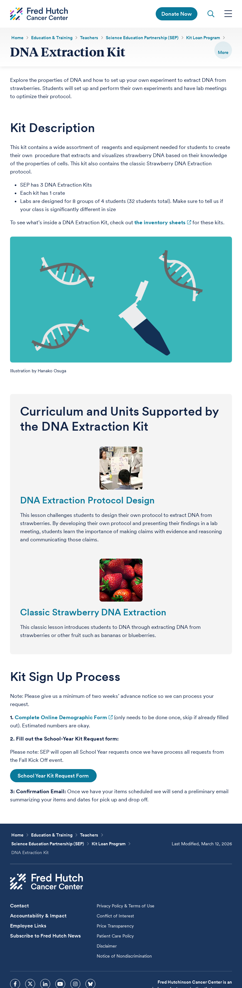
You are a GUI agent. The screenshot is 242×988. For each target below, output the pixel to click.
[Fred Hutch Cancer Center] (46, 882)
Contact (19, 906)
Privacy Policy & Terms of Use (125, 906)
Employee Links (28, 926)
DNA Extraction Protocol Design (87, 500)
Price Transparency (115, 926)
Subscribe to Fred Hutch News (45, 936)
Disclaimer (107, 946)
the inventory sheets (160, 223)
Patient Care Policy (115, 936)
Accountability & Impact (38, 916)
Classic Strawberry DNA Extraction (93, 612)
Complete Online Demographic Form (61, 718)
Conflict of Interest (115, 916)
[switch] (223, 50)
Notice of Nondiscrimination (124, 956)
